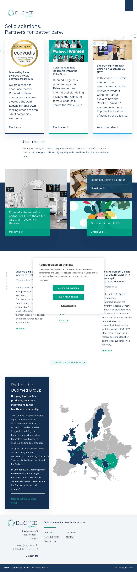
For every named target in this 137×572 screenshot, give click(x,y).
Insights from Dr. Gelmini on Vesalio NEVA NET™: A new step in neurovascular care (116, 276)
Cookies (27, 567)
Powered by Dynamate (124, 568)
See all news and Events (67, 362)
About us (48, 532)
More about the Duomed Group (23, 501)
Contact (70, 537)
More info (20, 328)
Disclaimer (36, 567)
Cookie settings (68, 301)
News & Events (51, 537)
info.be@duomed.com (23, 549)
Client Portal (50, 541)
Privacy (45, 567)
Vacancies (71, 532)
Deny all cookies (84, 293)
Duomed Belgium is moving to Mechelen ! (27, 273)
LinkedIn (29, 556)
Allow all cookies (52, 293)
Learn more (43, 284)
